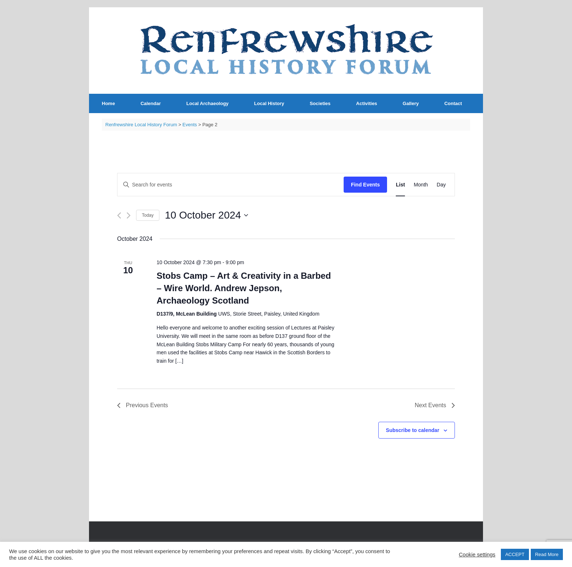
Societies (320, 103)
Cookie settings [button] (477, 555)
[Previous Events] (119, 215)
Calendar (150, 103)
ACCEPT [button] (515, 554)
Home (108, 103)
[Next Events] (129, 215)
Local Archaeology (207, 103)
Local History (269, 103)
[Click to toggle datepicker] (206, 215)
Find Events (365, 185)
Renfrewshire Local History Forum (141, 124)
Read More (547, 554)
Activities (366, 103)
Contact (453, 103)
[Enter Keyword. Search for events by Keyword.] (230, 184)
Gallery (411, 103)
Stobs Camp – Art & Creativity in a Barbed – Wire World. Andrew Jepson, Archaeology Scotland (243, 288)
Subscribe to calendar (412, 430)
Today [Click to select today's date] (148, 215)
